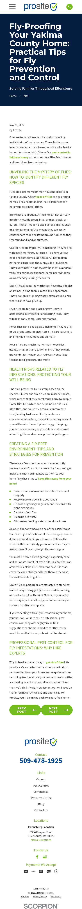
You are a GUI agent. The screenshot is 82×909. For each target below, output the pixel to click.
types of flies (43, 196)
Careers (41, 779)
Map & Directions (41, 840)
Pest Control (41, 785)
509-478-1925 (41, 760)
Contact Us (41, 810)
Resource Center (41, 798)
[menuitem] (25, 896)
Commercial (41, 791)
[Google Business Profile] (45, 857)
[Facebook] (37, 857)
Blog (41, 804)
